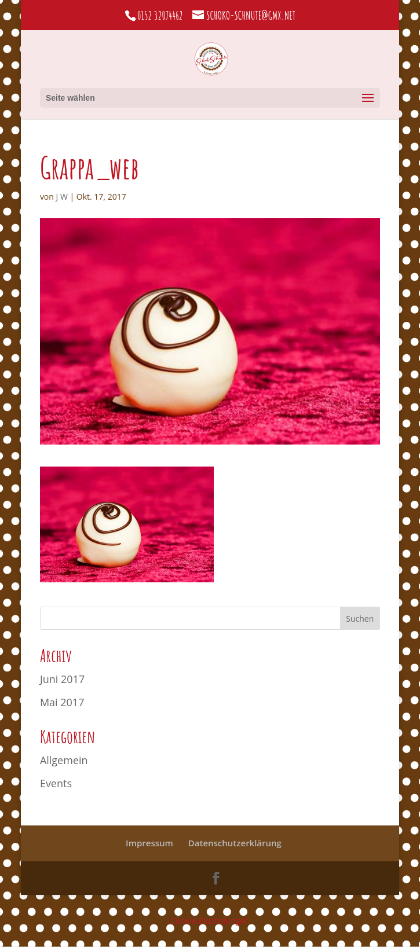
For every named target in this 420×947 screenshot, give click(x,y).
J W (62, 196)
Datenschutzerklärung (235, 843)
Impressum (149, 843)
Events (56, 783)
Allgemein (64, 760)
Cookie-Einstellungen (210, 920)
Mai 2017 (62, 702)
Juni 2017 (62, 679)
